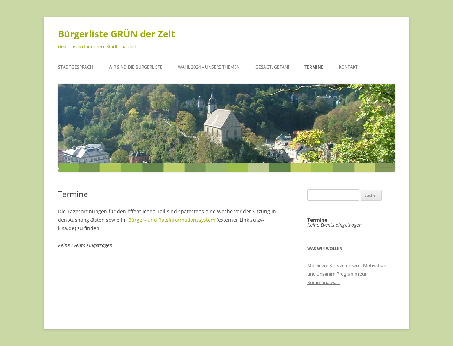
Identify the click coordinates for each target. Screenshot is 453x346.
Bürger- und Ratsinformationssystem (171, 219)
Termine (313, 67)
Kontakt (348, 67)
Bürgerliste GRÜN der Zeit (116, 33)
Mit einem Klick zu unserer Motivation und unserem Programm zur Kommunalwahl (346, 273)
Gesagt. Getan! (272, 67)
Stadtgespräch (75, 67)
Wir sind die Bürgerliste (136, 67)
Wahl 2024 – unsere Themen (209, 67)
